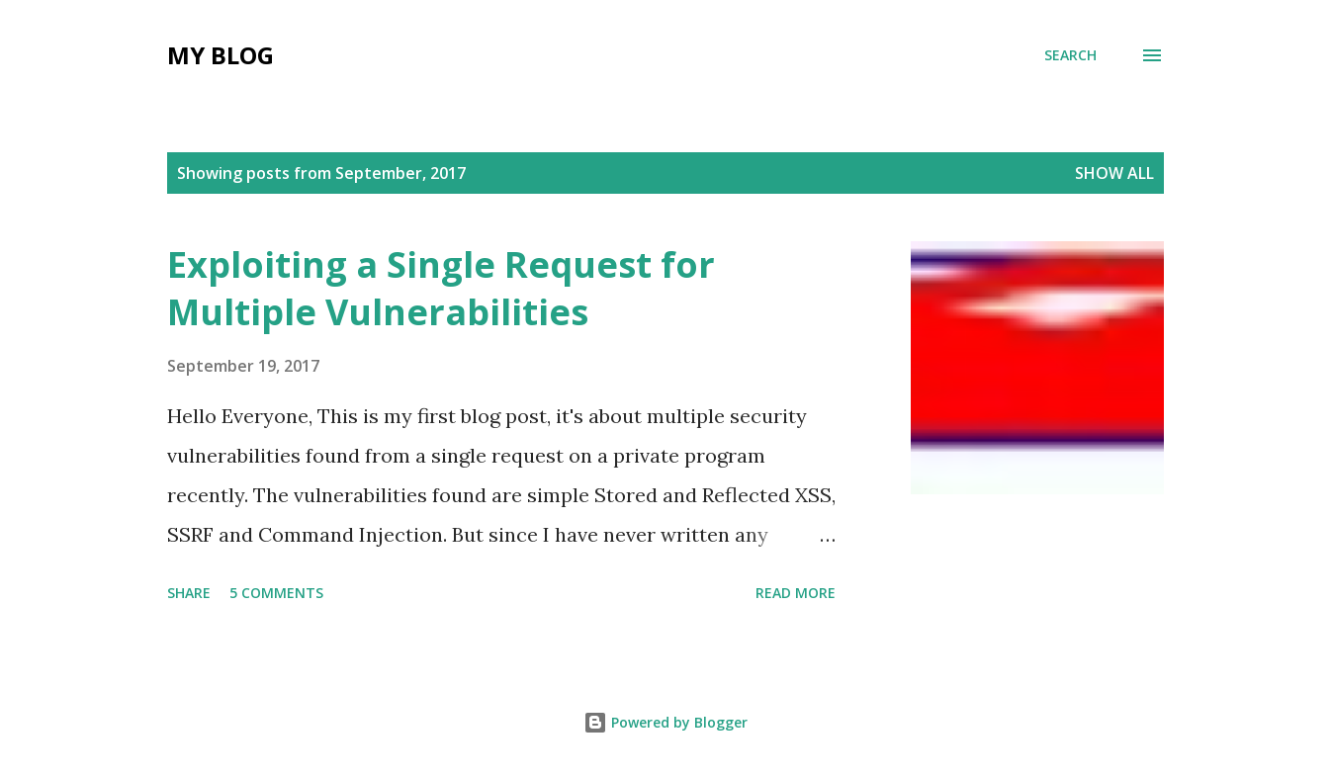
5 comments (276, 592)
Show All (1114, 173)
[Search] (1070, 55)
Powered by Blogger (665, 722)
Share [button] (189, 592)
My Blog (220, 55)
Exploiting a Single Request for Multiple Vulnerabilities (441, 288)
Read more (795, 592)
